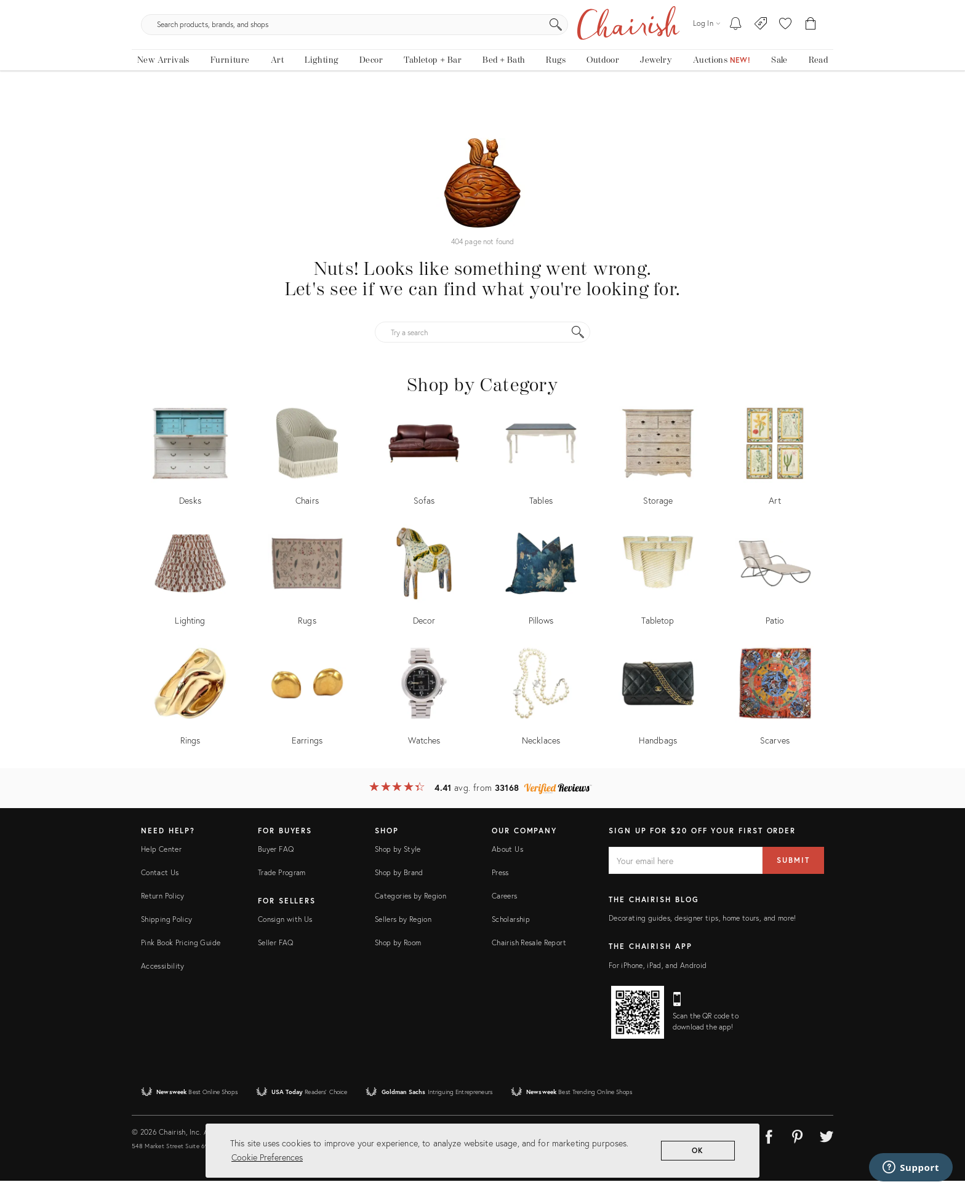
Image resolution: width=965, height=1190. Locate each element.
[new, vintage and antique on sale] (779, 91)
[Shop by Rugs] (307, 588)
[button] (785, 49)
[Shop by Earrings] (307, 708)
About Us (507, 858)
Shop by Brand (399, 881)
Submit (793, 869)
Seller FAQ (276, 951)
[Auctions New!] (721, 91)
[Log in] (706, 48)
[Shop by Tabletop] (657, 588)
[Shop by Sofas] (424, 468)
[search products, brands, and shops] (481, 49)
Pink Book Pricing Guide (180, 951)
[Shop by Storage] (657, 468)
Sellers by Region (403, 928)
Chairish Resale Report (529, 951)
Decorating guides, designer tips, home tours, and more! (702, 927)
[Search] (615, 49)
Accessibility (163, 975)
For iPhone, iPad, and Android (658, 973)
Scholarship (511, 928)
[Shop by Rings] (190, 708)
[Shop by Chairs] (307, 468)
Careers (505, 905)
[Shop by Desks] (190, 468)
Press (500, 881)
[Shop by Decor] (424, 588)
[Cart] (810, 49)
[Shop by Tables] (540, 468)
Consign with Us (285, 928)
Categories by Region (410, 905)
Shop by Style (398, 858)
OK (698, 1150)
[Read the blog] (818, 91)
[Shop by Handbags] (657, 708)
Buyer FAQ (276, 858)
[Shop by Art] (774, 468)
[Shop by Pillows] (540, 588)
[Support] (911, 1167)
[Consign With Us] (761, 49)
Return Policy (163, 905)
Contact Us (160, 881)
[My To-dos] (735, 49)
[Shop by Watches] (424, 708)
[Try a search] (482, 341)
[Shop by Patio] (774, 588)
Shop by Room (398, 951)
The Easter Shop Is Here (482, 9)
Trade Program (282, 881)
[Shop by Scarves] (774, 708)
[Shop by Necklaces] (540, 708)
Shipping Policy (166, 928)
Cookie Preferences (267, 1157)
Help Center (161, 858)
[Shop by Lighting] (190, 588)
